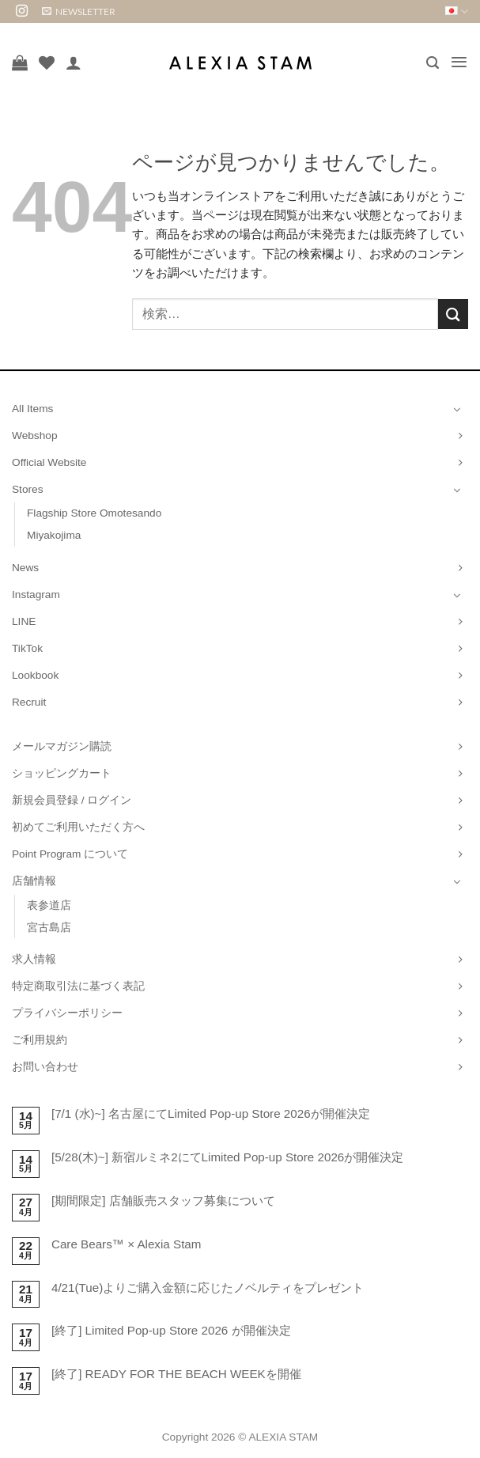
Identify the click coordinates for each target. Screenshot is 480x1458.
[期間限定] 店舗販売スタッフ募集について (163, 1200)
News (25, 568)
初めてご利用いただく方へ (78, 827)
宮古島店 (49, 927)
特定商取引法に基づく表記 (78, 986)
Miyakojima (54, 535)
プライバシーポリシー (67, 1013)
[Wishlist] (47, 62)
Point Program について (70, 854)
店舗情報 (34, 881)
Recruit (29, 702)
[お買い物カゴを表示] (20, 62)
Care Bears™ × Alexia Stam (126, 1244)
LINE (24, 621)
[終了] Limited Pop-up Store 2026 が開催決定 (171, 1330)
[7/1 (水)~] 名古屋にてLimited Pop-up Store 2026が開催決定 (210, 1113)
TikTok (27, 648)
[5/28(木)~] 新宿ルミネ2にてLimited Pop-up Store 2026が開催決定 (227, 1157)
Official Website (49, 462)
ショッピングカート (61, 773)
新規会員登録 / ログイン (71, 800)
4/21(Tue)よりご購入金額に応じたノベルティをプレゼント (207, 1287)
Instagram (36, 594)
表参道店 (49, 905)
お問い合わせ (45, 1067)
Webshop (35, 435)
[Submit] (453, 313)
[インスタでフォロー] (22, 11)
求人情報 (34, 959)
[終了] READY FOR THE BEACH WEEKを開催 (176, 1373)
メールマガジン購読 (61, 746)
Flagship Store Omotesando (94, 513)
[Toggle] (457, 409)
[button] (78, 11)
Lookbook (35, 675)
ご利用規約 (39, 1040)
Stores (27, 489)
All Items (32, 409)
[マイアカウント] (73, 62)
